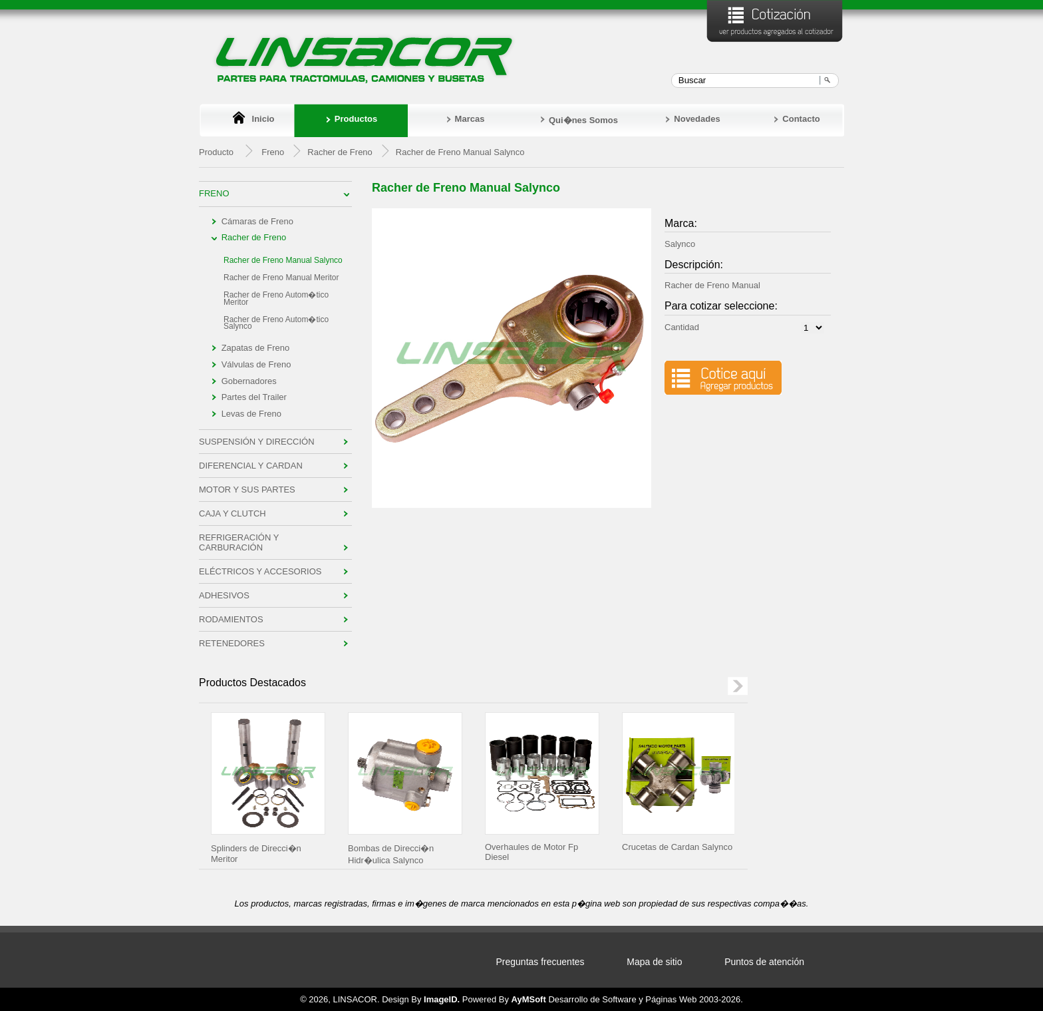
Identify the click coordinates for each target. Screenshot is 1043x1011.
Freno (272, 152)
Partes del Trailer (254, 397)
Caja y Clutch (232, 513)
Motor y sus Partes (247, 490)
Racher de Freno (254, 237)
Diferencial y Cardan (251, 466)
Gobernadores (249, 381)
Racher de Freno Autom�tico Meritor (276, 298)
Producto (216, 152)
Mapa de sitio (654, 961)
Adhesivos (224, 595)
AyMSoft (529, 999)
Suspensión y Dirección (257, 442)
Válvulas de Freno (256, 364)
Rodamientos (231, 619)
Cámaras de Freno (257, 221)
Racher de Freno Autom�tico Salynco (276, 323)
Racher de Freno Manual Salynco (283, 260)
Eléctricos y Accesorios (260, 571)
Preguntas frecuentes (540, 961)
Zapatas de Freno (256, 348)
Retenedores (232, 643)
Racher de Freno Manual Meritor (281, 277)
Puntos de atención (764, 961)
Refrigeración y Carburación (239, 542)
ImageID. (442, 999)
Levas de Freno (251, 414)
